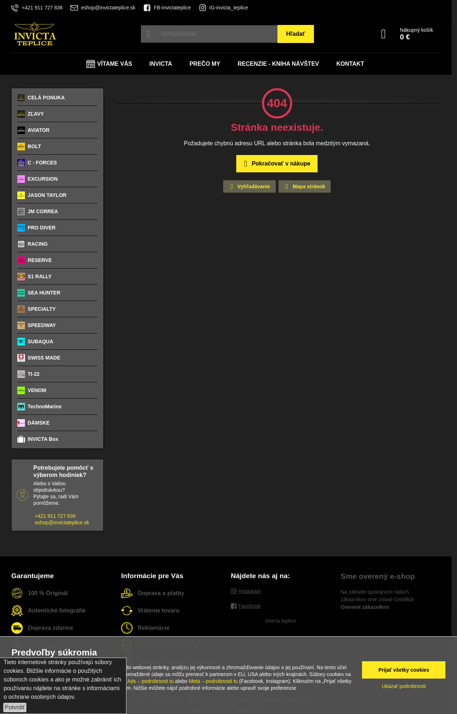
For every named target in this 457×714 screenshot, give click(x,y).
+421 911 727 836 (55, 516)
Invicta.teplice (281, 621)
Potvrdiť (15, 707)
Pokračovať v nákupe (275, 163)
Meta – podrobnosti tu (213, 681)
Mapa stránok (304, 186)
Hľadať (295, 34)
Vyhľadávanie (249, 186)
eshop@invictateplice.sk (62, 522)
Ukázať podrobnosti (404, 686)
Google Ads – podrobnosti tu (142, 681)
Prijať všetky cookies (404, 670)
